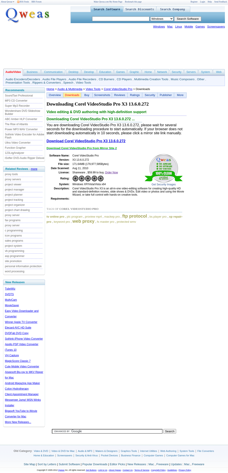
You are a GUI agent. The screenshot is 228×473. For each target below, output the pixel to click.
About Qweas (7, 2)
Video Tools (83, 82)
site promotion (13, 261)
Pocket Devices (109, 455)
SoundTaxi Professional (19, 95)
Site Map (29, 464)
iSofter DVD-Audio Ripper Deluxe (24, 158)
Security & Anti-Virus (86, 455)
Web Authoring (168, 451)
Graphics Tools (129, 451)
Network (162, 72)
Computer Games (153, 455)
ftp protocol (134, 216)
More (180, 95)
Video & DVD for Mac (63, 451)
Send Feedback (220, 2)
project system (13, 245)
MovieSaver (12, 305)
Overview (55, 95)
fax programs (12, 220)
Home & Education (44, 455)
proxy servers (13, 179)
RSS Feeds (23, 2)
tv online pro (55, 216)
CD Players (124, 79)
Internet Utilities (148, 451)
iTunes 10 (10, 349)
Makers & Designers (107, 451)
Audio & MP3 (85, 451)
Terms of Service (141, 470)
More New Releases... (18, 422)
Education (105, 72)
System (205, 72)
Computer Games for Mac (180, 455)
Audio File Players (54, 79)
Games (200, 26)
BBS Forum (37, 2)
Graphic (134, 72)
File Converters (205, 451)
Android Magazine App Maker (22, 383)
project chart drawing (17, 210)
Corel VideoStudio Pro (118, 89)
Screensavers (216, 26)
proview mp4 (93, 216)
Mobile (189, 26)
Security (176, 72)
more (34, 168)
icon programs (13, 235)
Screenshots (102, 95)
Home (148, 72)
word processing (14, 271)
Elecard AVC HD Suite (18, 327)
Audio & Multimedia (69, 89)
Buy (86, 95)
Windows (159, 26)
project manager (14, 189)
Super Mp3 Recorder (17, 105)
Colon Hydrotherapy (17, 388)
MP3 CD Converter (16, 100)
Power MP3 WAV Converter (21, 129)
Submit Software (69, 464)
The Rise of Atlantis (16, 124)
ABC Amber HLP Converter (21, 119)
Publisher (166, 95)
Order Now (111, 172)
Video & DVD (41, 451)
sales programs (14, 240)
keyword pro (62, 221)
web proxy (83, 221)
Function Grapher (15, 147)
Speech (68, 82)
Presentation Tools (18, 82)
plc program (74, 216)
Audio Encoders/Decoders (23, 79)
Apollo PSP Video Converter (21, 344)
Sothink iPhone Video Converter (24, 338)
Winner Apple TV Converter (21, 322)
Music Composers (183, 79)
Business (32, 72)
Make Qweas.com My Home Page (108, 2)
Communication (53, 72)
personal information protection (23, 266)
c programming (14, 230)
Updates (176, 464)
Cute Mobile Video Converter (22, 366)
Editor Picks (117, 464)
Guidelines (172, 470)
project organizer (15, 204)
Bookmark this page (133, 2)
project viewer (13, 184)
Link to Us (102, 470)
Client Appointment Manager (22, 394)
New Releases (136, 464)
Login (202, 2)
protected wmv (126, 221)
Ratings (135, 95)
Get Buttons (91, 470)
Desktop (73, 72)
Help (210, 2)
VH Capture (12, 355)
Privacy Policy (185, 470)
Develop (89, 72)
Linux (178, 26)
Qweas (61, 470)
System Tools (187, 451)
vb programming (14, 251)
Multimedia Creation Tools (151, 79)
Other (200, 79)
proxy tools (11, 174)
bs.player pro (158, 216)
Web (218, 72)
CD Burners (106, 79)
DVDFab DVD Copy (16, 333)
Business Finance (130, 455)
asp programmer (14, 256)
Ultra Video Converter (18, 142)
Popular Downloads (95, 464)
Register (194, 2)
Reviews (119, 95)
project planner (13, 194)
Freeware (162, 464)
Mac (170, 26)
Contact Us (128, 470)
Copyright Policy (158, 470)
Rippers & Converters (47, 82)
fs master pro (105, 221)
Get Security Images (164, 184)
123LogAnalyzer (14, 152)
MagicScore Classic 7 (18, 361)
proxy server (12, 215)
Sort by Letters (46, 464)
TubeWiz (10, 288)
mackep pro (112, 216)
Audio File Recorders (82, 79)
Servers (190, 72)
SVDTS (9, 294)
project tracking (14, 199)
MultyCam (11, 299)
